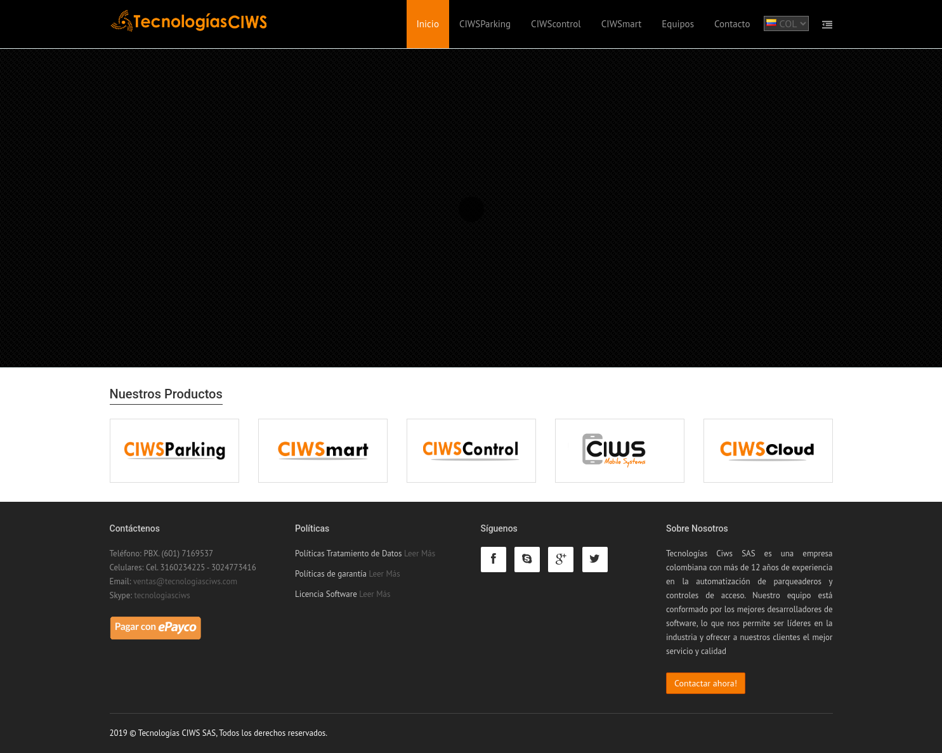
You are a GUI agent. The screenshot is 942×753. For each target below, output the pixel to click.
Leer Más (419, 553)
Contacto (732, 24)
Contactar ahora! (705, 683)
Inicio (428, 24)
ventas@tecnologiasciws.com (185, 581)
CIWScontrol (556, 24)
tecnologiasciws (162, 595)
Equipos (678, 24)
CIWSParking (485, 24)
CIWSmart (621, 24)
